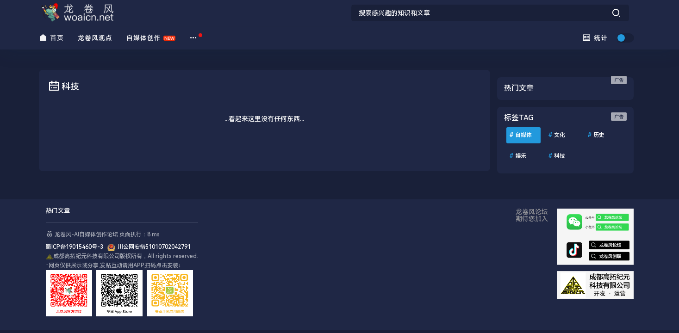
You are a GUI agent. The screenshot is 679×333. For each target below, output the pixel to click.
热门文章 (58, 210)
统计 (595, 37)
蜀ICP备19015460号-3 (76, 247)
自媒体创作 (143, 38)
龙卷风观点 (95, 38)
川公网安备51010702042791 (153, 247)
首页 (51, 37)
